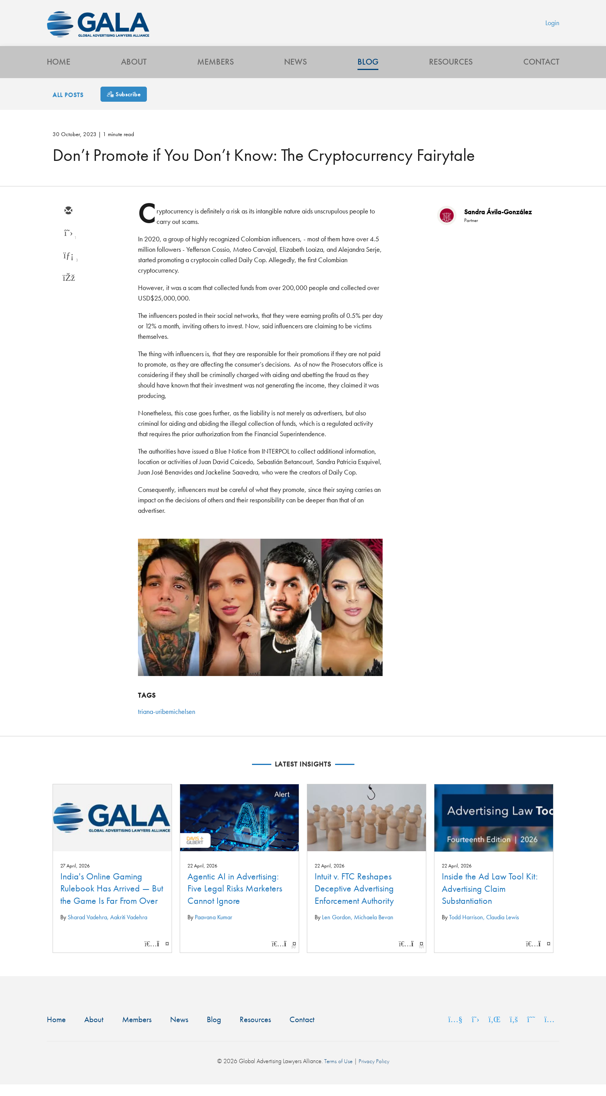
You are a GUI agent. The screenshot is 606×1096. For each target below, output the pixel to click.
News (295, 71)
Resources (451, 71)
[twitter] (68, 244)
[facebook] (68, 289)
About (133, 71)
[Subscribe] (123, 105)
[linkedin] (68, 266)
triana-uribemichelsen (166, 722)
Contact (541, 71)
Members (215, 71)
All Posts (68, 106)
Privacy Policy (374, 1073)
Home (58, 71)
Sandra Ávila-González (498, 222)
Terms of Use (337, 1073)
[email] (68, 222)
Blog (367, 71)
